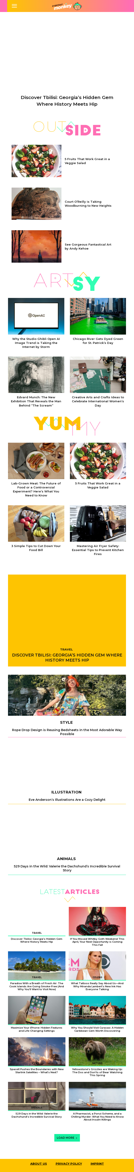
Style (66, 722)
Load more (67, 1137)
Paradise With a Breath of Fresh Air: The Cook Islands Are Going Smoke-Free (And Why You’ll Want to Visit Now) (36, 986)
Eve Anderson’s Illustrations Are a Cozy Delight (67, 800)
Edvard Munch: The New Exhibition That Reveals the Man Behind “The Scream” (36, 401)
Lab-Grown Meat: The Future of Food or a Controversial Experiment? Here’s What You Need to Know (36, 489)
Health (97, 1107)
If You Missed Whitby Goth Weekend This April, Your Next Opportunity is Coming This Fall (97, 941)
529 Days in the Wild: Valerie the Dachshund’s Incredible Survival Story (67, 868)
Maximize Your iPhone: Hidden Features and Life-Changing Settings (36, 1029)
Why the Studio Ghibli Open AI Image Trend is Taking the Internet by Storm (36, 343)
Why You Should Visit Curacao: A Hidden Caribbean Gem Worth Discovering (97, 1029)
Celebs (97, 977)
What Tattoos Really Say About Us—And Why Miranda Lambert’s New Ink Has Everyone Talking (97, 986)
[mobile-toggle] (14, 6)
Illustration (66, 792)
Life (36, 1021)
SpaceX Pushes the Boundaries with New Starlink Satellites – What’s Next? (37, 1071)
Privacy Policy (69, 1163)
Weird (97, 933)
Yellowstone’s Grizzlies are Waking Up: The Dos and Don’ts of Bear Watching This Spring (97, 1072)
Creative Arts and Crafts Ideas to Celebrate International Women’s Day (98, 401)
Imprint (97, 1163)
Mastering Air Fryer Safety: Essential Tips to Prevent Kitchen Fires (98, 550)
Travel (66, 649)
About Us (38, 1163)
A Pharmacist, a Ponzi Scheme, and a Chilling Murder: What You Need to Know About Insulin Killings (97, 1116)
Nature (97, 1063)
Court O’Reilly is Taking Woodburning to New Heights (88, 203)
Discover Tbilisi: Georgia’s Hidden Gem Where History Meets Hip (67, 658)
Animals (66, 859)
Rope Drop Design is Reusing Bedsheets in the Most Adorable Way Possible (67, 732)
